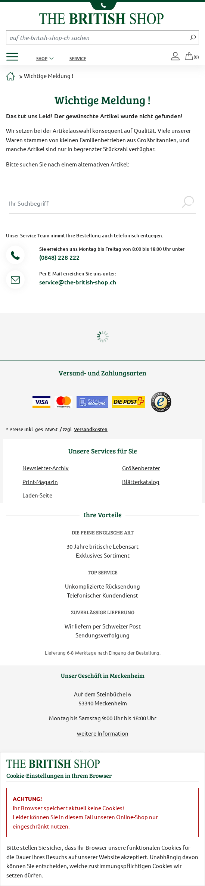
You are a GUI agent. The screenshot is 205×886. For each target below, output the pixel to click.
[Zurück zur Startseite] (101, 17)
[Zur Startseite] (10, 76)
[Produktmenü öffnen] (15, 55)
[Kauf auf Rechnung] (92, 402)
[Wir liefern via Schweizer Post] (128, 402)
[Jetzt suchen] (193, 37)
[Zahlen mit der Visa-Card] (41, 402)
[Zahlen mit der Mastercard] (63, 402)
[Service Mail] (15, 280)
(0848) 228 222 (59, 257)
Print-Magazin (40, 481)
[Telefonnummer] (15, 256)
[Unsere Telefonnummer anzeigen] (102, 6)
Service (77, 58)
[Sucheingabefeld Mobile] (96, 37)
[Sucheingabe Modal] (94, 203)
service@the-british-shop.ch (77, 282)
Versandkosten (91, 429)
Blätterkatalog (140, 481)
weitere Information (102, 733)
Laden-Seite (37, 495)
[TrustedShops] (161, 402)
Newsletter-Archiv (45, 467)
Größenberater (141, 467)
